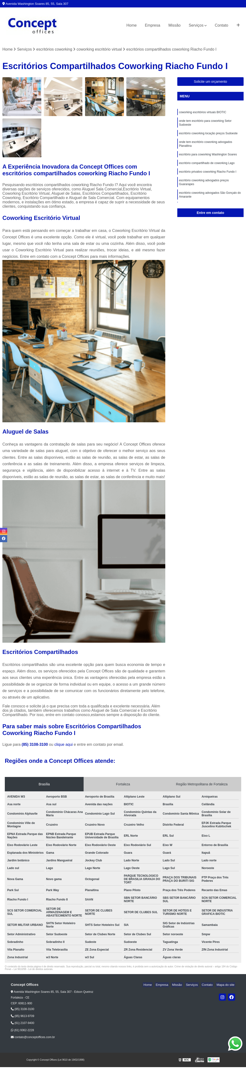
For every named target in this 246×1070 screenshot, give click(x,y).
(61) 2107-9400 (22, 1023)
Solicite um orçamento (210, 82)
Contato (221, 25)
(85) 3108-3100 (35, 745)
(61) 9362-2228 (22, 1030)
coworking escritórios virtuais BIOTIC (202, 113)
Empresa (152, 25)
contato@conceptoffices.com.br (33, 1037)
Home (131, 25)
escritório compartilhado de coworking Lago (206, 167)
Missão (174, 25)
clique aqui (63, 745)
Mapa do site (226, 985)
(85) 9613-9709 (22, 1016)
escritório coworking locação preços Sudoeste (208, 135)
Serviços (196, 25)
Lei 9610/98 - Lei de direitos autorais (33, 969)
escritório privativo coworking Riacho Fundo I (207, 176)
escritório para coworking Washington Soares (208, 158)
